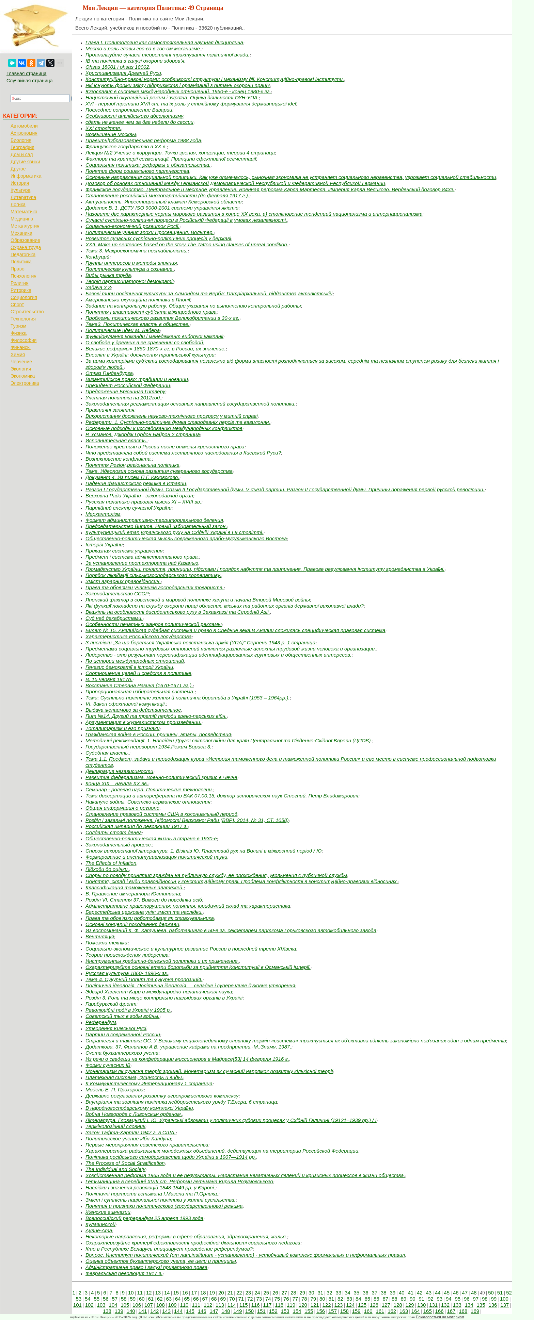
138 (107, 1311)
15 (176, 1293)
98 (485, 1299)
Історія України (104, 544)
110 (184, 1305)
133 (457, 1305)
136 (492, 1305)
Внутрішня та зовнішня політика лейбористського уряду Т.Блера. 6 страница (181, 1102)
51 (500, 1293)
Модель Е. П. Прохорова (114, 1089)
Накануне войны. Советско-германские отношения (147, 802)
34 (347, 1293)
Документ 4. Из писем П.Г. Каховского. (132, 477)
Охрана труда (26, 247)
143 (166, 1311)
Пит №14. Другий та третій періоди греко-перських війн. (156, 716)
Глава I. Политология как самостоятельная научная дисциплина (164, 42)
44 (438, 1293)
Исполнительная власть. (116, 440)
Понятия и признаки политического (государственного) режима (163, 1206)
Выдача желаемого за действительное (133, 710)
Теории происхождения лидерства (127, 955)
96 (467, 1299)
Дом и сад (22, 154)
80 (322, 1299)
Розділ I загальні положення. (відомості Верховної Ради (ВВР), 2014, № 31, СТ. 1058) (187, 820)
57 (114, 1299)
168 (463, 1311)
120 (303, 1305)
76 (286, 1299)
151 (261, 1311)
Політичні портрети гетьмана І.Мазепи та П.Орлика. (151, 1194)
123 (338, 1305)
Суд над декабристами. (114, 618)
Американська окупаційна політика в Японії (137, 299)
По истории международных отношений (134, 661)
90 (412, 1299)
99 (494, 1299)
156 (320, 1311)
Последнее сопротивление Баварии (128, 110)
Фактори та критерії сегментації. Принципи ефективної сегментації (170, 159)
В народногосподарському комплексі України (139, 1108)
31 (320, 1293)
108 (160, 1305)
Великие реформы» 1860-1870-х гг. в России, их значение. (155, 348)
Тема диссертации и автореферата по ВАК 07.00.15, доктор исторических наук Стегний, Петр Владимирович (221, 795)
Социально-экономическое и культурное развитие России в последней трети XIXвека (190, 949)
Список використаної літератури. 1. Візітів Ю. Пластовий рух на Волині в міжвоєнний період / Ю (203, 851)
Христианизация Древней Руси (123, 73)
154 (297, 1311)
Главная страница (26, 73)
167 (451, 1311)
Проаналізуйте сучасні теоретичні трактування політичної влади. (167, 54)
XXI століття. (103, 128)
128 (398, 1305)
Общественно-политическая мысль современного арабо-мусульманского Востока (186, 538)
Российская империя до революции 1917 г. (136, 826)
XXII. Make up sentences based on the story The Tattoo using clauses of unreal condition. (186, 244)
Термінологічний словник (115, 1126)
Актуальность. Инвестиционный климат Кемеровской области (163, 201)
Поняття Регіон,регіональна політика (132, 465)
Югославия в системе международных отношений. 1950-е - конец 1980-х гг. (178, 91)
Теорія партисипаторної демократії (129, 281)
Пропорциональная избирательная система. (139, 691)
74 (268, 1299)
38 (384, 1293)
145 (190, 1311)
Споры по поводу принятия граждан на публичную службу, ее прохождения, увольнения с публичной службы (216, 875)
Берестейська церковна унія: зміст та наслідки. (144, 912)
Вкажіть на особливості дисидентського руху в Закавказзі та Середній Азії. (177, 612)
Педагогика (23, 254)
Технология (23, 318)
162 (392, 1311)
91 (421, 1299)
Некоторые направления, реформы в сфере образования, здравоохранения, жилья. (186, 1236)
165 (427, 1311)
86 (376, 1299)
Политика (21, 261)
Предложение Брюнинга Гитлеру (125, 391)
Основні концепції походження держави (132, 924)
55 (96, 1299)
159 (356, 1311)
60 (142, 1299)
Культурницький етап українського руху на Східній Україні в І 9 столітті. (174, 532)
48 (474, 1293)
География (22, 147)
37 (374, 1293)
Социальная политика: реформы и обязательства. (147, 165)
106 (136, 1305)
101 (77, 1305)
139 (119, 1311)
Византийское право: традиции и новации (136, 379)
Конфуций (97, 257)
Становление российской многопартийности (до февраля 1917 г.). (167, 195)
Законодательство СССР (116, 593)
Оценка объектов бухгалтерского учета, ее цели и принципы (160, 1261)
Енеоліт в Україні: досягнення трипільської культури (150, 355)
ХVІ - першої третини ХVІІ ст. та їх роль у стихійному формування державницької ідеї (190, 103)
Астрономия (24, 133)
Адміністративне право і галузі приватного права (146, 1267)
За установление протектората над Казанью (141, 563)
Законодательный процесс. (118, 844)
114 (231, 1305)
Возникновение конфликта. (118, 459)
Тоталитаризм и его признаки (122, 728)
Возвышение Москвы (110, 134)
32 (329, 1293)
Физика (19, 333)
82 (340, 1299)
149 (237, 1311)
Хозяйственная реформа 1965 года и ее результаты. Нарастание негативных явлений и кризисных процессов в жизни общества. (245, 1175)
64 (178, 1299)
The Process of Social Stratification (125, 1163)
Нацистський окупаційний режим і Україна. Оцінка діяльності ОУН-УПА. (172, 97)
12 (149, 1293)
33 (338, 1293)
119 (291, 1305)
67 (205, 1299)
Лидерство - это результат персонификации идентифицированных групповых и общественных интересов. (218, 655)
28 (293, 1293)
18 (203, 1293)
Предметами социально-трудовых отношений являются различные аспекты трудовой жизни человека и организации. (230, 648)
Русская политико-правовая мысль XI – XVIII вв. (143, 502)
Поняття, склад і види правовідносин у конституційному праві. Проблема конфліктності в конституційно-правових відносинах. (241, 881)
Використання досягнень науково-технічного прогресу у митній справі (171, 416)
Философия (23, 340)
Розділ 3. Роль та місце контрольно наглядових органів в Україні (163, 998)
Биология (21, 140)
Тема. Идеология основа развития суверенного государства (159, 471)
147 (214, 1311)
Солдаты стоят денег (113, 832)
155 (308, 1311)
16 (185, 1293)
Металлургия (25, 226)
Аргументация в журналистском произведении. (143, 722)
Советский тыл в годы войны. (122, 1016)
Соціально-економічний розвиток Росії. (132, 226)
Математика (24, 211)
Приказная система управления (123, 551)
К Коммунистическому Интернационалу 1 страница (149, 1083)
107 (148, 1305)
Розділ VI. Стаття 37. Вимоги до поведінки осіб (143, 900)
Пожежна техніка (106, 942)
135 (481, 1305)
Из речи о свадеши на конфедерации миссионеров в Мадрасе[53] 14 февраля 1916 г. (187, 1059)
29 (302, 1293)
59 (133, 1299)
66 (196, 1299)
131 (433, 1305)
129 (409, 1305)
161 (380, 1311)
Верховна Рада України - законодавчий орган (139, 495)
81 (331, 1299)
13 (158, 1293)
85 (367, 1299)
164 (415, 1311)
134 (469, 1305)
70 (232, 1299)
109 (172, 1305)
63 (169, 1299)
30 (311, 1293)
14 (167, 1293)
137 (504, 1305)
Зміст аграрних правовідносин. (123, 581)
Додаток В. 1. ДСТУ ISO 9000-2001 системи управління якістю (161, 208)
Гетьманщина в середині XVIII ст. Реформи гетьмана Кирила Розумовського (179, 1181)
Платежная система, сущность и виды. (134, 1077)
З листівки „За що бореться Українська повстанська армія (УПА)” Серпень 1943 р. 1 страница (200, 642)
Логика (18, 204)
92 (431, 1299)
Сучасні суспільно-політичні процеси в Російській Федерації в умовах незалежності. (186, 220)
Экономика (23, 376)
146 (202, 1311)
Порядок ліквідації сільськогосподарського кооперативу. (153, 575)
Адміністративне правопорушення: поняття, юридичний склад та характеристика (187, 906)
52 (509, 1293)
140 (131, 1311)
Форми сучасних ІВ (107, 1065)
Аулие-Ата (98, 1230)
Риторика (21, 290)
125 (362, 1305)
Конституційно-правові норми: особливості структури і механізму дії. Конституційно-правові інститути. (214, 79)
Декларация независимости (119, 771)
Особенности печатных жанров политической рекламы (153, 624)
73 (259, 1299)
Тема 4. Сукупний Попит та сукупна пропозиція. (143, 979)
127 (386, 1305)
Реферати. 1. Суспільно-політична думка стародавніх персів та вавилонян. (177, 422)
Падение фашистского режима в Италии (135, 483)
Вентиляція (99, 936)
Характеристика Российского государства (138, 636)
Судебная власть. (107, 753)
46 (456, 1293)
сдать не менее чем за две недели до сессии (139, 122)
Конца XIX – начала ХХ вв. (116, 783)
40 (402, 1293)
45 (447, 1293)
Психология (23, 276)
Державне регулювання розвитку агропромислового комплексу (161, 1096)
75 (277, 1299)
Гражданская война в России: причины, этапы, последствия (158, 734)
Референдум (100, 1022)
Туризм (18, 326)
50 (491, 1293)
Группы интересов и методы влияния (131, 263)
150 (249, 1311)
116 (255, 1305)
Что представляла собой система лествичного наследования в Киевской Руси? (183, 453)
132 (445, 1305)
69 (223, 1299)
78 (304, 1299)
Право (18, 268)
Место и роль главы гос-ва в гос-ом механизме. (143, 48)
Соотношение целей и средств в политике (138, 673)
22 (239, 1293)
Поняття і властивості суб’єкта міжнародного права (151, 312)
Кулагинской (100, 1224)
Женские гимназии (107, 1212)
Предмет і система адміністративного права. (142, 557)
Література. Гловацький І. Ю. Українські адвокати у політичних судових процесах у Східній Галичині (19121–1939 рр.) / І (231, 1120)
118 (279, 1305)
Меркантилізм (103, 514)
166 (439, 1311)
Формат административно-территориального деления (154, 520)
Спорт (17, 304)
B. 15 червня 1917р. (108, 679)
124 (350, 1305)
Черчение (21, 361)
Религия (20, 283)
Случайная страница (29, 80)
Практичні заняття (109, 410)
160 (368, 1311)
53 (78, 1299)
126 (374, 1305)
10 (131, 1293)
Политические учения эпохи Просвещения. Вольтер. (149, 232)
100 (504, 1299)
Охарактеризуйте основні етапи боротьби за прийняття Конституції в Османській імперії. (198, 967)
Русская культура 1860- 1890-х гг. (126, 973)
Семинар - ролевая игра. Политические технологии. (149, 789)
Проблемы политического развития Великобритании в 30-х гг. (162, 318)
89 (403, 1299)
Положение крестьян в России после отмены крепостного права (165, 446)
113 (220, 1305)
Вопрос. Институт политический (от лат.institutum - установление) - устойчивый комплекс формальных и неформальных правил (245, 1255)
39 (392, 1293)
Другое (18, 168)
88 (394, 1299)
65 (187, 1299)
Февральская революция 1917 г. (123, 1273)
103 (101, 1305)
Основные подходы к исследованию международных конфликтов (163, 428)
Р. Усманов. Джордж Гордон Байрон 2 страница (142, 434)
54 (88, 1299)
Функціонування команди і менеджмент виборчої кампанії (154, 336)
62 (160, 1299)
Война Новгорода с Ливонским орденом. (133, 1114)
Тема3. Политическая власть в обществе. (137, 324)
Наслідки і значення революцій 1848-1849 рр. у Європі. (150, 1187)
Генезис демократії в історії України (129, 667)
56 (106, 1299)
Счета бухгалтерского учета (121, 1053)
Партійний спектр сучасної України (128, 508)
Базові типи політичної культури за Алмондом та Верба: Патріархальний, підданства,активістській (208, 293)
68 (214, 1299)
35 (356, 1293)
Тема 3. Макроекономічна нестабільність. (136, 250)
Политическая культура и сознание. (129, 269)
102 (89, 1305)
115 (243, 1305)
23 (248, 1293)
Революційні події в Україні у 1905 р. (128, 1010)
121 (315, 1305)
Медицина (22, 218)
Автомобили (24, 126)
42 (420, 1293)
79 (313, 1299)
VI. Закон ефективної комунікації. (125, 704)
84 (358, 1299)
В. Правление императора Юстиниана (132, 893)
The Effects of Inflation (110, 863)
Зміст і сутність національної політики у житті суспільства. (160, 1200)
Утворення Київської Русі (115, 1028)
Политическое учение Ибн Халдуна (128, 1138)
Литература (23, 197)
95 (457, 1299)
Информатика (26, 176)
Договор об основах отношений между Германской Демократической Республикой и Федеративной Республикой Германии (235, 183)
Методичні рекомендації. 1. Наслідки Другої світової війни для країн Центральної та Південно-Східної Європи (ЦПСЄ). (228, 740)
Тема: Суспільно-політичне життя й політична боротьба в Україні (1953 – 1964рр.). (187, 697)
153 (285, 1311)
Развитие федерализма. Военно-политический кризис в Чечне (161, 777)
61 (151, 1299)
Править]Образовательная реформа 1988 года (143, 140)
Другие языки (25, 161)
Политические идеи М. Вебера (122, 330)
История (20, 183)
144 (178, 1311)
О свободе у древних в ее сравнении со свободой (144, 342)
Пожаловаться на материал (440, 1317)
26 (275, 1293)
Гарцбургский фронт (111, 1004)
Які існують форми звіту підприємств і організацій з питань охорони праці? (177, 85)
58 (124, 1299)
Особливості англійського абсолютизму (134, 116)
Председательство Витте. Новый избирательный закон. (156, 526)
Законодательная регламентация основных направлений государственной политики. (190, 404)
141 (142, 1311)
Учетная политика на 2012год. (123, 397)
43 (428, 1293)
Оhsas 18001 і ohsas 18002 (117, 67)
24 (257, 1293)
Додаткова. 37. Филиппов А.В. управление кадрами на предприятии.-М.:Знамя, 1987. (188, 1047)
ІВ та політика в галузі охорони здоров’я (134, 61)
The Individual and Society (115, 1169)
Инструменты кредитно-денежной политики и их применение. (162, 961)
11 (140, 1293)
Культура (20, 190)
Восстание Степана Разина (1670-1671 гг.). (139, 685)
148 (225, 1311)
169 (475, 1311)
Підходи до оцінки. (107, 869)
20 (221, 1293)
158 (344, 1311)
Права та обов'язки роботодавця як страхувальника (149, 918)
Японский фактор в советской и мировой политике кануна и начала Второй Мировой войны (197, 600)
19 (212, 1293)
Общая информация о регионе (122, 808)
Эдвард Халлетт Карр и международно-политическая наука (158, 991)
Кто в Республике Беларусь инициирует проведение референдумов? (169, 1249)
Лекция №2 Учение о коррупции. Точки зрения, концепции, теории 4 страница (180, 152)
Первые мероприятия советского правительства (146, 1145)
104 (113, 1305)
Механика (21, 233)
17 (194, 1293)
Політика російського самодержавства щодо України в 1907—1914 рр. (170, 1157)
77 (295, 1299)
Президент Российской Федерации (127, 385)
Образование (25, 240)
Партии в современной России (122, 1034)
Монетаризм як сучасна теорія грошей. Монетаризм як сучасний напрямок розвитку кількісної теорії (209, 1071)
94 (449, 1299)
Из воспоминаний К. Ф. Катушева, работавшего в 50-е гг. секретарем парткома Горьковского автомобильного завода (230, 930)
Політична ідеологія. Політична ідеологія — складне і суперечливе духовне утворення (190, 985)
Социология (24, 297)
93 (439, 1299)
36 (365, 1293)
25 (266, 1293)
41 (410, 1293)
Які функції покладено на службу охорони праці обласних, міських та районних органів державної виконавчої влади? (224, 606)
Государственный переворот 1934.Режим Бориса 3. (148, 746)
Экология (21, 369)
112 (208, 1305)
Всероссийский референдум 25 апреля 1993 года (144, 1218)
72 (250, 1299)
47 (465, 1293)
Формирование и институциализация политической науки (156, 857)
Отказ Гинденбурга (109, 373)
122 (327, 1305)
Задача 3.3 (98, 287)
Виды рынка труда (108, 275)
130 (421, 1305)
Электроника (25, 383)
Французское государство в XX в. (126, 146)
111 (196, 1305)
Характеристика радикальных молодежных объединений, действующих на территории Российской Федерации (221, 1151)
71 (241, 1299)
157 (332, 1311)
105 (125, 1305)
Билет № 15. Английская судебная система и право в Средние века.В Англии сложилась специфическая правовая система (235, 630)
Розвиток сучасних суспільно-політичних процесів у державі (158, 238)
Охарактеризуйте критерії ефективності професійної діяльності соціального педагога (192, 1242)
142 (154, 1311)
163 (403, 1311)
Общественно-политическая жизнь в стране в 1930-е (151, 838)
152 (273, 1311)
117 (267, 1305)
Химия (18, 354)
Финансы (21, 347)
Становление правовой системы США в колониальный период (161, 814)
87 (385, 1299)
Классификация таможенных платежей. (134, 887)
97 (475, 1299)
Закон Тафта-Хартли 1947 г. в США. (130, 1132)
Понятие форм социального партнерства (137, 171)
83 (349, 1299)
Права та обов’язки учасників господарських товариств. (154, 587)
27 (284, 1293)
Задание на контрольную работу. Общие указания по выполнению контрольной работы (193, 306)
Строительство (27, 311)
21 (230, 1293)
